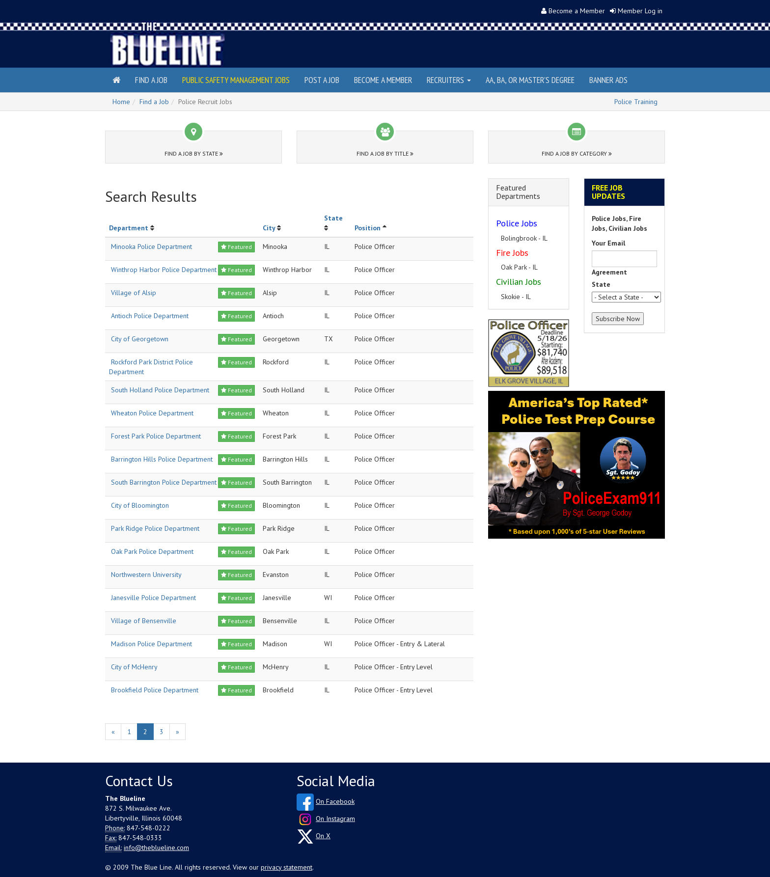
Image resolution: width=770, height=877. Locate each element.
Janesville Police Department (153, 597)
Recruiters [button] (449, 79)
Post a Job (321, 79)
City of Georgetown (139, 338)
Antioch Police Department (150, 315)
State (333, 218)
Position (368, 227)
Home (121, 101)
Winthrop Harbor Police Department (164, 269)
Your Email (608, 243)
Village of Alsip (133, 292)
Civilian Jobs (518, 281)
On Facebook (335, 801)
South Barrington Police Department (164, 482)
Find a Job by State (194, 153)
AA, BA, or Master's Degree (530, 79)
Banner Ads (608, 79)
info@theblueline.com (156, 847)
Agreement (609, 272)
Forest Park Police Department (156, 436)
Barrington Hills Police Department (162, 459)
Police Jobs (516, 223)
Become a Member (577, 10)
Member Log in (640, 10)
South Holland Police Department (160, 389)
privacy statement (286, 867)
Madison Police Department (151, 643)
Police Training (636, 101)
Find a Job (151, 79)
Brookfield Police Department (154, 689)
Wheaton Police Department (152, 413)
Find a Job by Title (385, 153)
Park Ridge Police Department (155, 528)
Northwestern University (146, 574)
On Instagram (335, 818)
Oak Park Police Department (152, 551)
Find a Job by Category (577, 153)
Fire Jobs (512, 252)
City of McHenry (134, 666)
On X (323, 835)
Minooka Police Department (151, 246)
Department (128, 227)
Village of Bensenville (143, 620)
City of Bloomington (140, 505)
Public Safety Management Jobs (236, 79)
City (269, 227)
